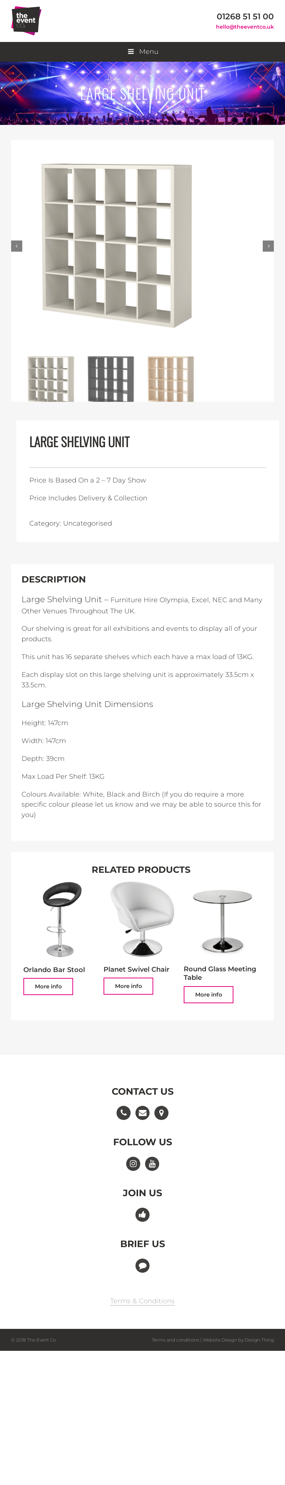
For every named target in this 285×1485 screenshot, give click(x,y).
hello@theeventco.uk (245, 26)
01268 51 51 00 (245, 17)
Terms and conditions (175, 1340)
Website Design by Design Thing (238, 1340)
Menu (142, 52)
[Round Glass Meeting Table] (222, 919)
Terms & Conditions (142, 1301)
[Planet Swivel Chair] (142, 919)
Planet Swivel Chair (137, 969)
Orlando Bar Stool (54, 970)
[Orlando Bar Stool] (62, 919)
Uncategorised (87, 523)
